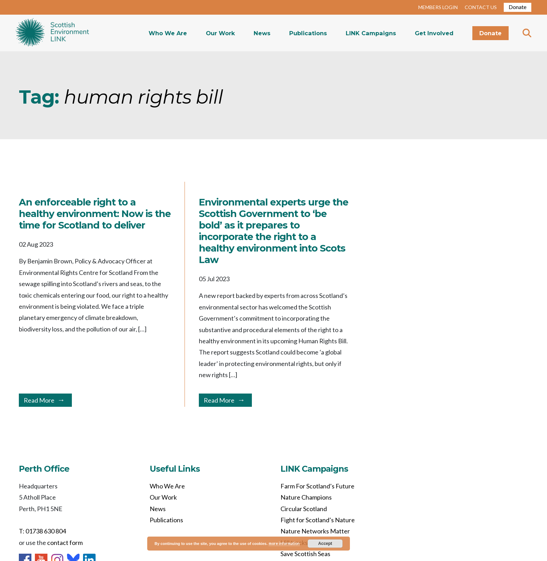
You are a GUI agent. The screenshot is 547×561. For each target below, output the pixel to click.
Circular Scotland (303, 509)
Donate (517, 6)
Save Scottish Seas (305, 554)
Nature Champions (306, 497)
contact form (65, 542)
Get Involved (434, 33)
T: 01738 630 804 (42, 531)
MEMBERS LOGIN (438, 7)
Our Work (220, 33)
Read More (39, 400)
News (262, 33)
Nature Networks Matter (315, 531)
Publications (308, 33)
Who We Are (168, 33)
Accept (325, 543)
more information (284, 543)
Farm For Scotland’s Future (317, 486)
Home (52, 33)
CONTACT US (481, 7)
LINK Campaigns (371, 33)
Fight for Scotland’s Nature (317, 520)
